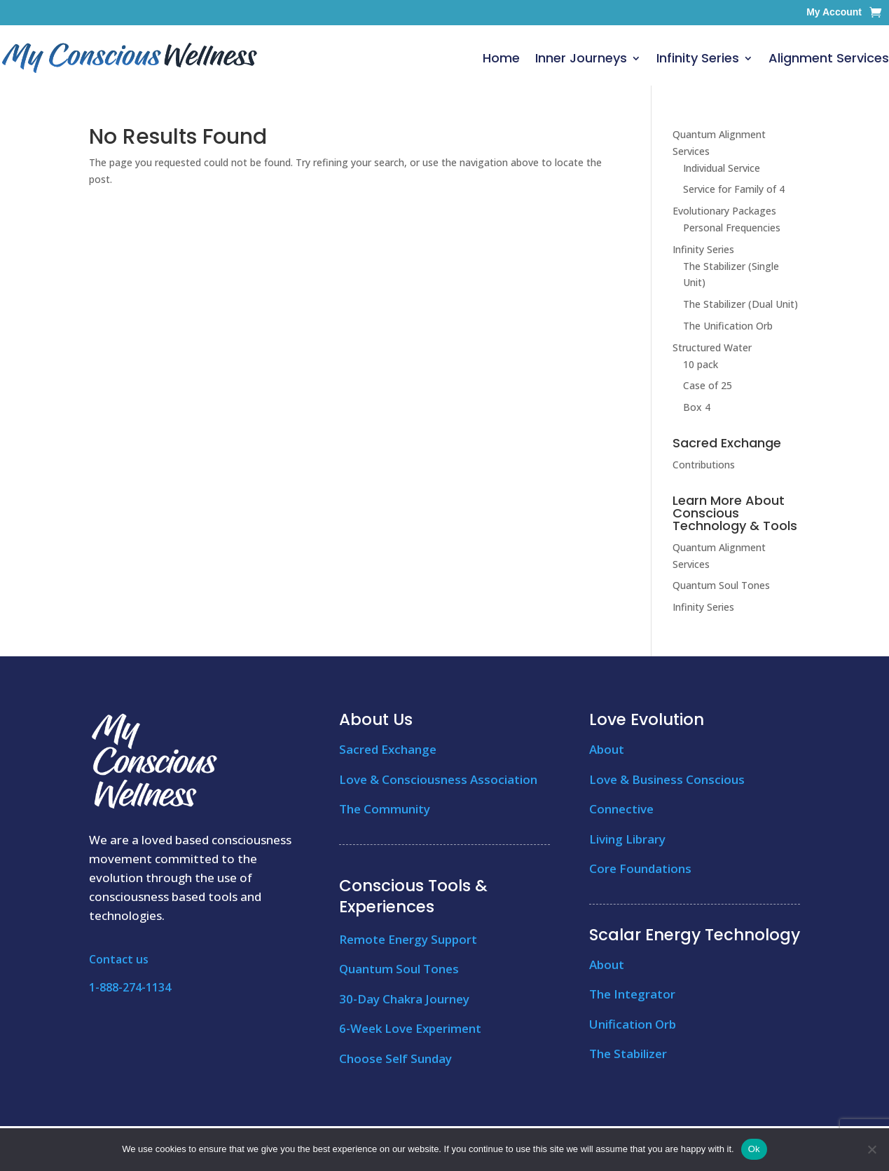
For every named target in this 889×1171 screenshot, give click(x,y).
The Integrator (632, 994)
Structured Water (712, 347)
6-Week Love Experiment (410, 1028)
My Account (834, 12)
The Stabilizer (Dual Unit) (740, 304)
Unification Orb (632, 1024)
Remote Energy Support (408, 939)
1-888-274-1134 (130, 987)
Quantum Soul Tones (721, 585)
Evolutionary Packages (724, 210)
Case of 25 (707, 385)
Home (501, 58)
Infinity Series (697, 58)
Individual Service (721, 168)
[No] (871, 1149)
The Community (384, 809)
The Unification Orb (728, 325)
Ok (754, 1149)
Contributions (704, 464)
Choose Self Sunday (395, 1058)
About (606, 749)
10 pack (700, 364)
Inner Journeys (581, 58)
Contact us (119, 959)
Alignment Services (829, 58)
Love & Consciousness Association (438, 779)
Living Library (627, 839)
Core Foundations (640, 868)
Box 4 (696, 407)
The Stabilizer (628, 1053)
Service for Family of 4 (734, 189)
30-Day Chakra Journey (404, 999)
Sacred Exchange (387, 749)
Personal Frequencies (731, 227)
